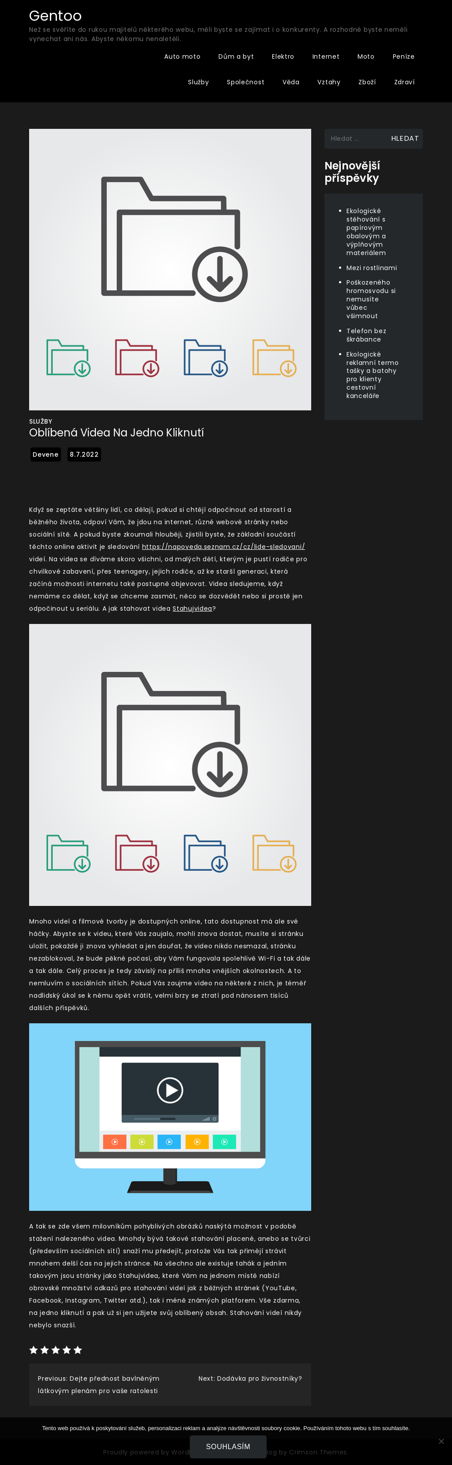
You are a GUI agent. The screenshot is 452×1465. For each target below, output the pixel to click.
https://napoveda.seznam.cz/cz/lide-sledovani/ (223, 546)
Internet (326, 56)
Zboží (367, 82)
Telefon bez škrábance (367, 335)
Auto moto (182, 56)
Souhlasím (228, 1446)
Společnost (245, 82)
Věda (291, 82)
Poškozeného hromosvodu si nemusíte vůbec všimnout (371, 299)
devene (45, 454)
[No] (441, 1441)
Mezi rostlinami (372, 267)
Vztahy (328, 82)
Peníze (404, 56)
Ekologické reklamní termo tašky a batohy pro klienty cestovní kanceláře (373, 375)
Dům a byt (236, 56)
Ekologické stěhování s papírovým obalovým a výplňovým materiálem (366, 232)
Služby (198, 82)
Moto (366, 56)
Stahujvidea (192, 608)
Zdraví (404, 82)
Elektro (283, 56)
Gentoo (55, 16)
